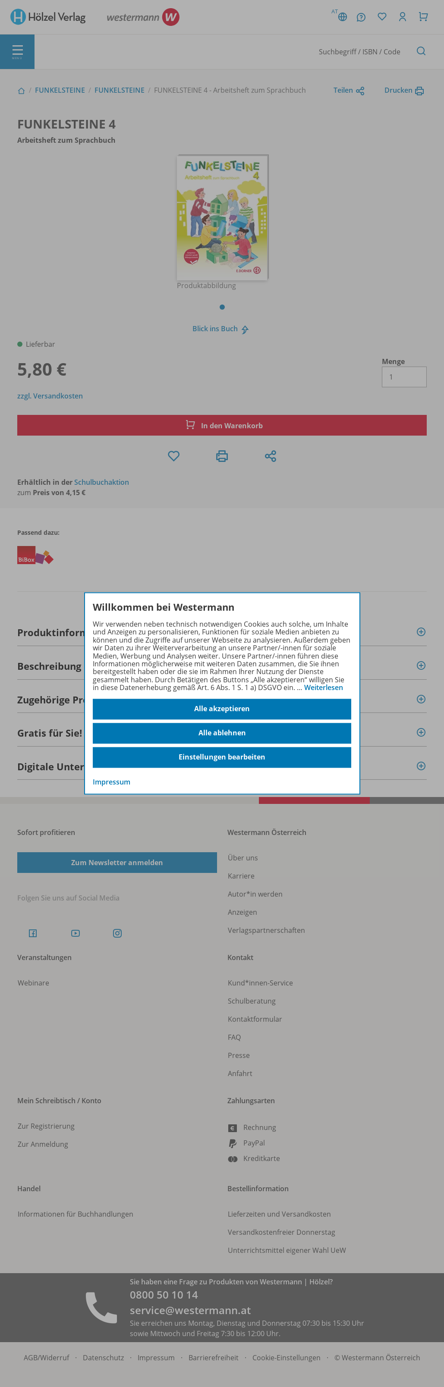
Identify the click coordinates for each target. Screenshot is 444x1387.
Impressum (111, 782)
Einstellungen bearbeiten (222, 757)
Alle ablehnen (222, 733)
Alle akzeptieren (222, 709)
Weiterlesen (323, 687)
